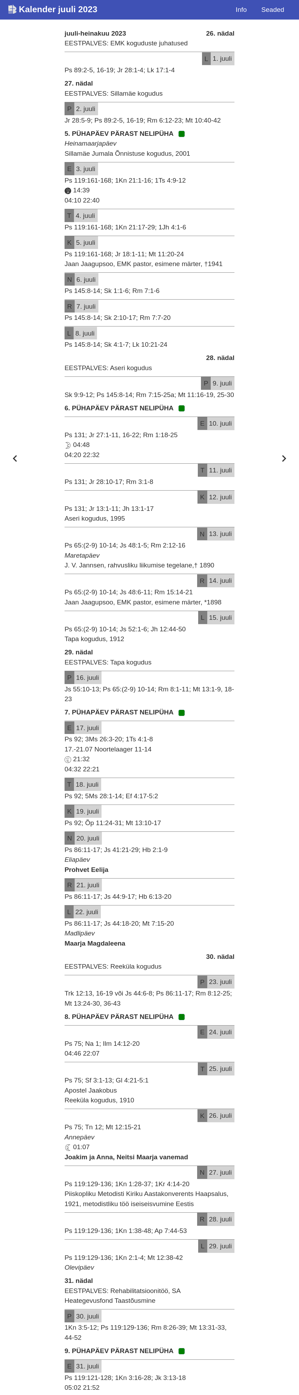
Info (241, 9)
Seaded (272, 9)
